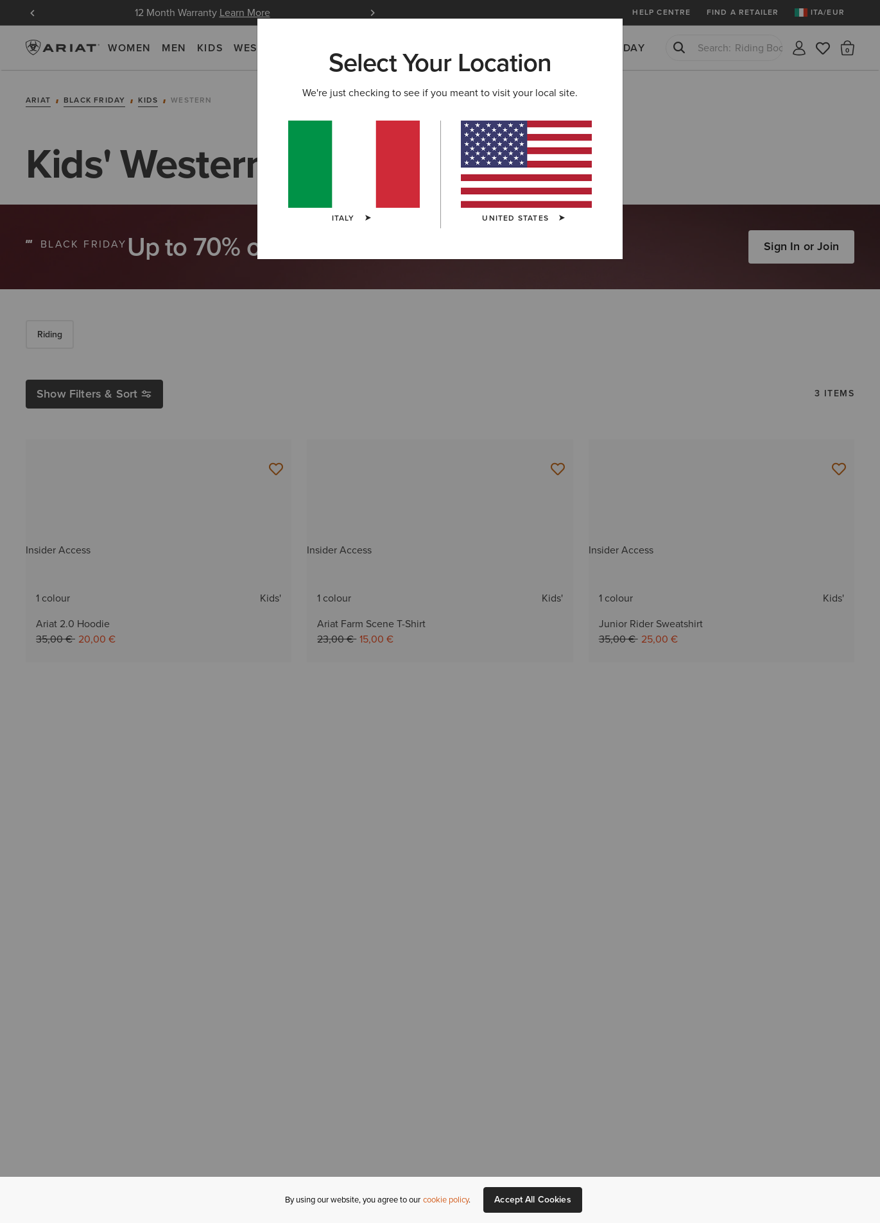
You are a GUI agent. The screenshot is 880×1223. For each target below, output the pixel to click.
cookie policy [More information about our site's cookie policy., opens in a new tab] (446, 1199)
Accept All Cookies (532, 1199)
